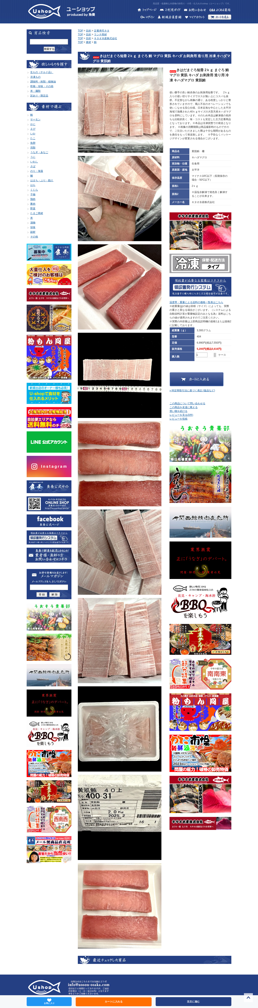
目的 (88, 30)
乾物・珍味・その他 (41, 86)
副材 (32, 231)
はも (32, 185)
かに (32, 124)
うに (32, 157)
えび (32, 128)
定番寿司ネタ (101, 30)
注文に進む (193, 1001)
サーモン (35, 119)
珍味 (32, 227)
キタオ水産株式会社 (105, 38)
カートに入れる (114, 1001)
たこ (32, 138)
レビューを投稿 (178, 418)
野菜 (32, 208)
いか (32, 133)
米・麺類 (35, 90)
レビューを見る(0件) (181, 414)
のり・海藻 (36, 171)
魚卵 (32, 142)
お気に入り (49, 1001)
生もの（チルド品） (41, 72)
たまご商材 (36, 213)
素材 (88, 42)
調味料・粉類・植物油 (43, 81)
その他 (34, 236)
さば (32, 166)
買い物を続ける (178, 411)
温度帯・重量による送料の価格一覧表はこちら (196, 302)
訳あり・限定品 (39, 95)
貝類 (32, 147)
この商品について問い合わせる (187, 403)
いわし (34, 161)
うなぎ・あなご (39, 152)
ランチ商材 (100, 34)
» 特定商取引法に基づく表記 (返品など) (192, 390)
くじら (34, 189)
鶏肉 (32, 199)
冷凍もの (35, 76)
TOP (80, 30)
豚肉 (32, 203)
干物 (32, 194)
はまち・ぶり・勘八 (41, 180)
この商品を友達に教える (184, 407)
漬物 (32, 222)
